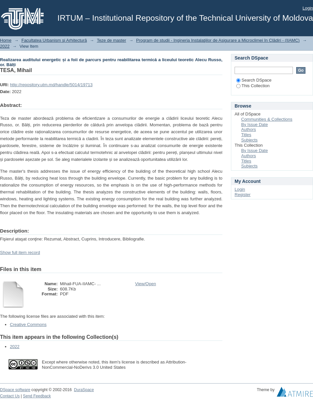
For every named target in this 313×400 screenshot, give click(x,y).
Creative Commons (28, 324)
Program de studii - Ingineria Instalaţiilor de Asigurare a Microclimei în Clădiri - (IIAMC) (217, 40)
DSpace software (15, 390)
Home (6, 40)
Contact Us (10, 396)
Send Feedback (37, 396)
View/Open (145, 283)
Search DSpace (253, 80)
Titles (246, 134)
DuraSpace (84, 390)
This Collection (253, 85)
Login (307, 8)
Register (242, 194)
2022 (5, 46)
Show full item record (20, 252)
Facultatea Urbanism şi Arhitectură (54, 40)
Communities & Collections (266, 119)
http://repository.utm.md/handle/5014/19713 (51, 84)
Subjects (249, 140)
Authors (248, 129)
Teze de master (111, 40)
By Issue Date (254, 124)
